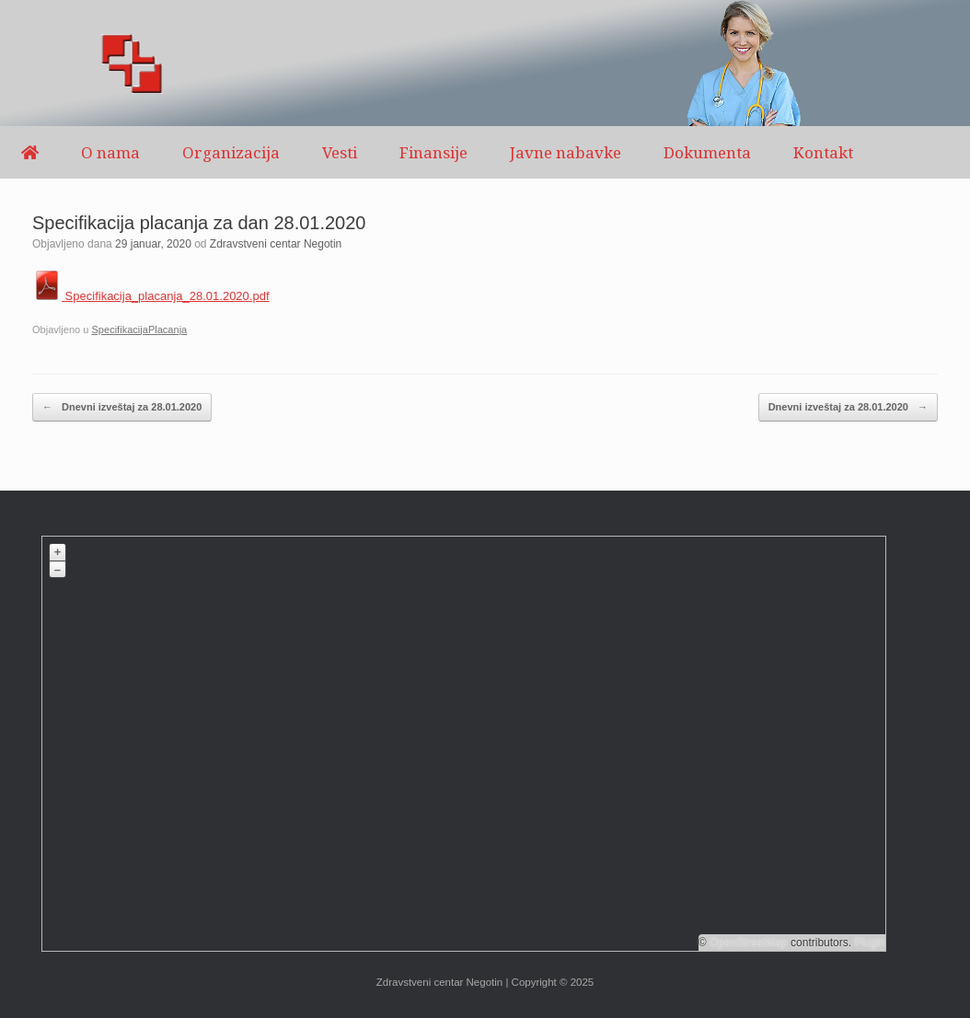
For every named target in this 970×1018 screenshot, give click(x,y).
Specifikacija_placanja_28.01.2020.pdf (151, 296)
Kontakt (823, 152)
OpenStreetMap (749, 942)
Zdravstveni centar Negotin (275, 243)
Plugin (868, 942)
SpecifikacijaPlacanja (139, 329)
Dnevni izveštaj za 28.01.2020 (122, 407)
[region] (485, 63)
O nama (110, 152)
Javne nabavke (565, 152)
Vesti (339, 152)
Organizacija (231, 152)
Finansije (433, 152)
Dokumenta (707, 152)
